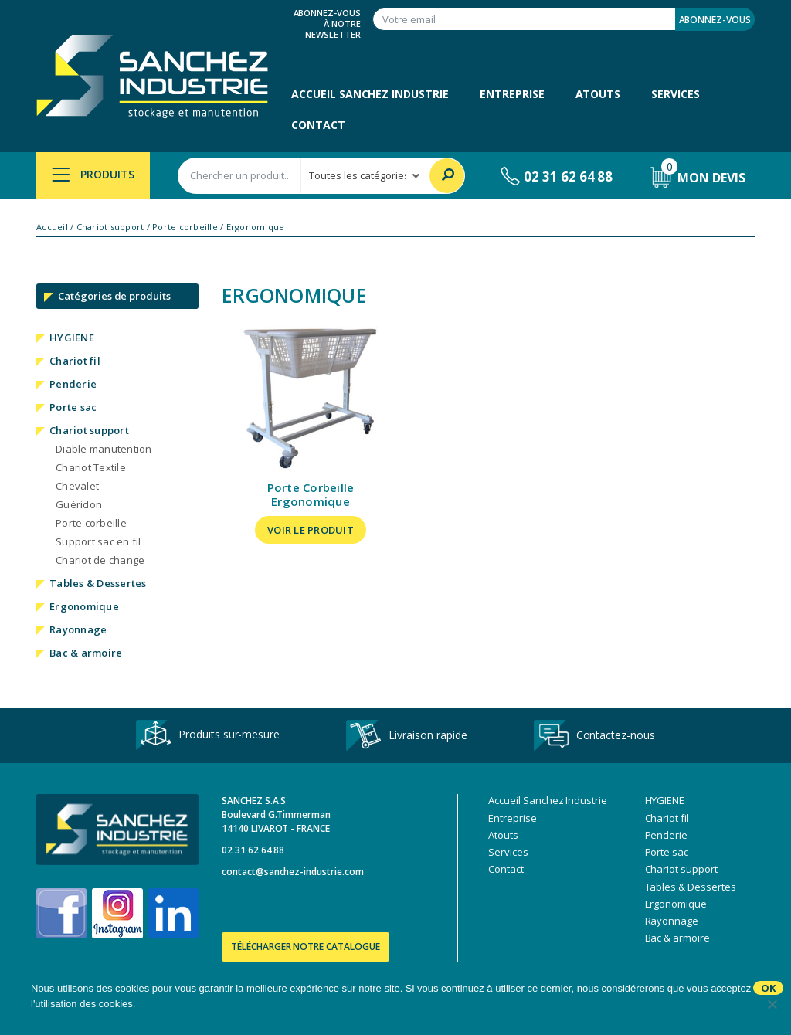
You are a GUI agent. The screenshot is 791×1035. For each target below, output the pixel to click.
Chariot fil (74, 361)
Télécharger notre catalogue (305, 946)
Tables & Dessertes (98, 583)
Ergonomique (84, 606)
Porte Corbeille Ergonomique (311, 494)
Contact (318, 124)
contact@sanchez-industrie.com (293, 871)
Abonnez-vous (715, 19)
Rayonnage (78, 629)
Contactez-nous (594, 736)
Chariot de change (100, 560)
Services (675, 94)
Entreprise (512, 94)
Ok (768, 988)
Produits (93, 174)
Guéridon (79, 504)
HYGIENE (71, 337)
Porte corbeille (185, 227)
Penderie (73, 384)
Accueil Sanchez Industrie (370, 94)
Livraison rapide (406, 736)
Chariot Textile (91, 467)
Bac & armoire (85, 653)
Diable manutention (104, 449)
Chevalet (77, 486)
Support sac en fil (98, 541)
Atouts (598, 94)
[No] (771, 1004)
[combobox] (239, 175)
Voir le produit (310, 530)
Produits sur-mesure (208, 736)
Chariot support (110, 227)
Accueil (52, 227)
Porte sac (73, 407)
